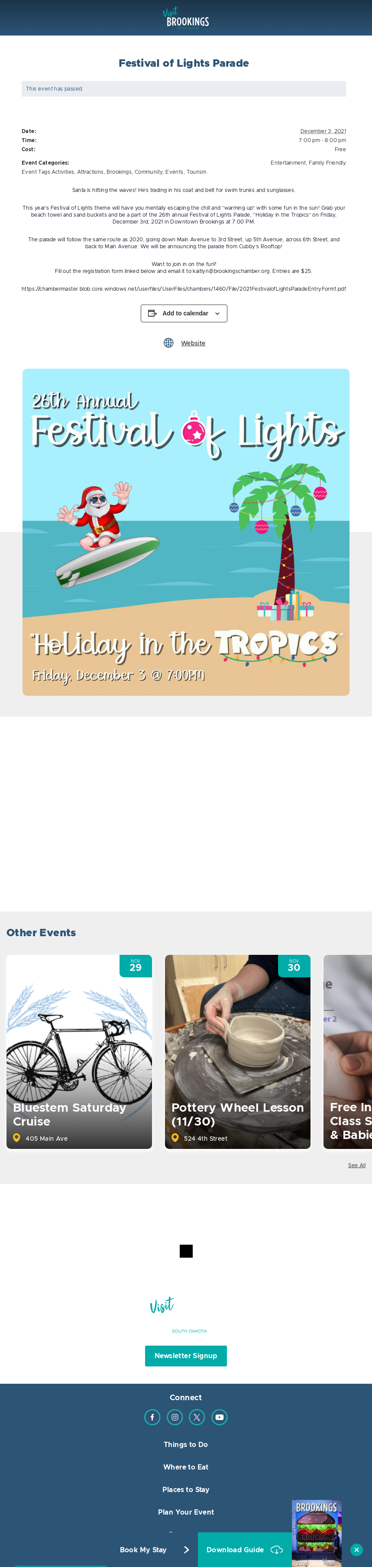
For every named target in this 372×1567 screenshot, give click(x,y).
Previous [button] (334, 934)
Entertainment (288, 162)
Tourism (197, 172)
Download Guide (236, 1550)
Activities (63, 172)
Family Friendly (327, 162)
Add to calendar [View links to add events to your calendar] (185, 313)
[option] (186, 532)
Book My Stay (143, 1550)
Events (174, 172)
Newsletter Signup (186, 1356)
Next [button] (358, 934)
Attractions (90, 172)
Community (149, 172)
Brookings (119, 172)
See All (357, 1165)
